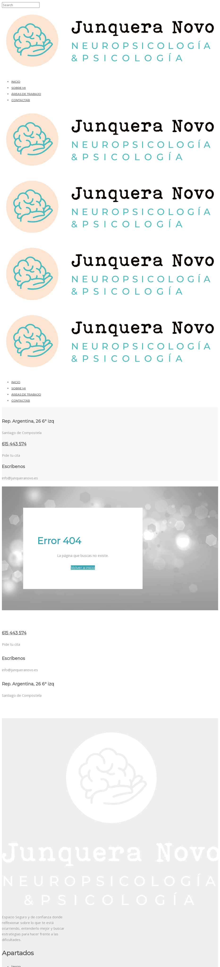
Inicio (15, 81)
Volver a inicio (83, 567)
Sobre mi (18, 88)
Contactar (20, 100)
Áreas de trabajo (26, 94)
